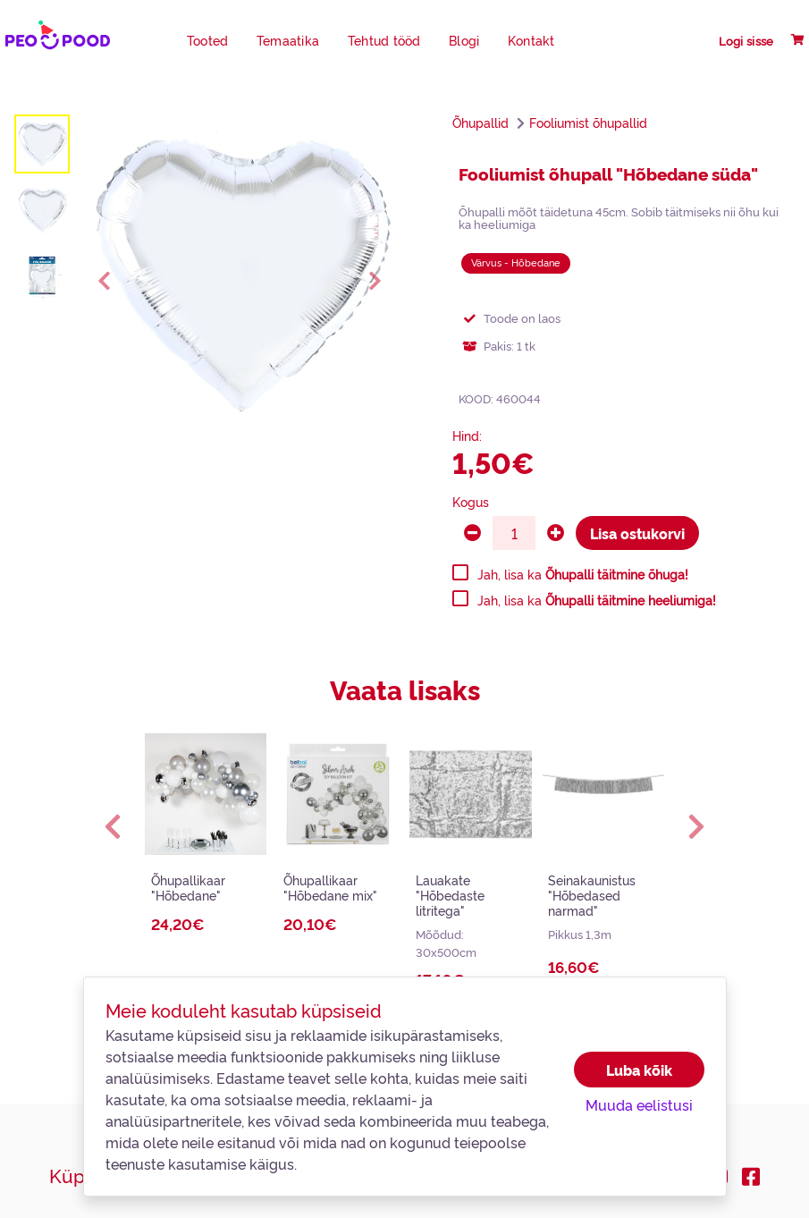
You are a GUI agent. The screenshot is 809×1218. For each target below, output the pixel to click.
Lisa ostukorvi (637, 533)
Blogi (464, 40)
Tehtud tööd (384, 40)
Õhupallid (480, 122)
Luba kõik (639, 1069)
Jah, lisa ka (582, 574)
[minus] (472, 533)
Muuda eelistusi (639, 1104)
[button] (113, 826)
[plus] (555, 533)
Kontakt (531, 40)
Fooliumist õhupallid (588, 122)
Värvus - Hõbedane (515, 262)
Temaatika (288, 40)
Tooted (208, 40)
